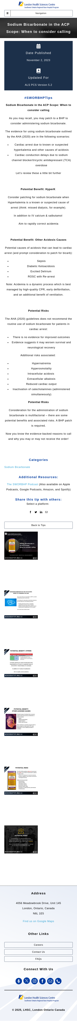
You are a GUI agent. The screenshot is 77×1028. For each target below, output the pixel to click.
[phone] (58, 981)
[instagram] (34, 981)
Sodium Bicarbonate (17, 467)
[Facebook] (30, 512)
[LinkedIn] (41, 512)
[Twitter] (35, 512)
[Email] (46, 512)
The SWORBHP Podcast (22, 484)
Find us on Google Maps (38, 921)
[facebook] (42, 981)
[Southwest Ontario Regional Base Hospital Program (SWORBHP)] (38, 994)
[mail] (50, 981)
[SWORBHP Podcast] (19, 981)
